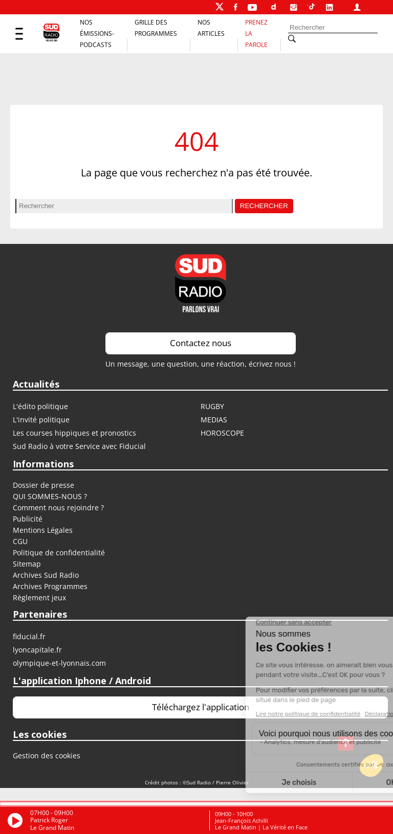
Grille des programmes (156, 28)
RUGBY (212, 406)
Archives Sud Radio (46, 575)
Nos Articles (211, 28)
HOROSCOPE (222, 433)
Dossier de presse (43, 485)
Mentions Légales (43, 530)
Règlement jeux (39, 597)
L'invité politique (41, 419)
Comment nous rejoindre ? (59, 507)
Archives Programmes (50, 586)
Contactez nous (200, 343)
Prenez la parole (256, 33)
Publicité (27, 519)
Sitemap (27, 564)
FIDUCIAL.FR (29, 636)
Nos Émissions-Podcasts (97, 33)
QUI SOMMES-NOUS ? (50, 496)
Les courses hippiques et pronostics (74, 433)
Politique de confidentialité (59, 552)
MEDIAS (214, 419)
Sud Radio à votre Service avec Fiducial (79, 446)
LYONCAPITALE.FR (37, 650)
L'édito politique (40, 406)
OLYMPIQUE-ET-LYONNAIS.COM (59, 663)
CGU (20, 541)
